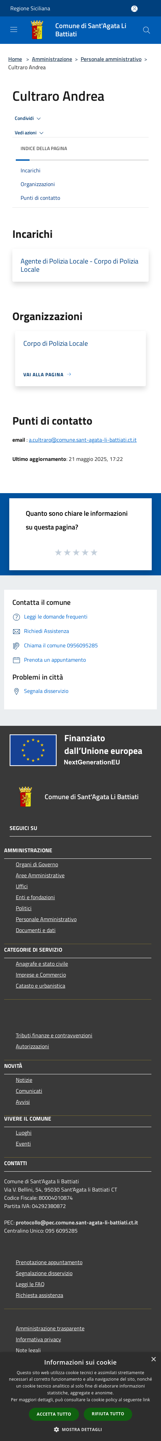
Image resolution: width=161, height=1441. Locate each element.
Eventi (23, 1143)
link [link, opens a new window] (146, 1400)
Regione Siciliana (30, 8)
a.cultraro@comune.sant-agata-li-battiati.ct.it (83, 440)
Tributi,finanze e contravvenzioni (54, 1035)
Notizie (24, 1080)
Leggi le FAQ (30, 1284)
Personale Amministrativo (46, 919)
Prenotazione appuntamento (49, 1262)
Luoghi (24, 1132)
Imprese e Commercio (41, 974)
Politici (24, 908)
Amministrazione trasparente (50, 1328)
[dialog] (80, 1396)
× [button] (153, 1359)
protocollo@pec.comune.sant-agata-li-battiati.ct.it (77, 1222)
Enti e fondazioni (35, 897)
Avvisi (23, 1102)
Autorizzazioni (32, 1046)
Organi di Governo (37, 864)
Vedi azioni (30, 133)
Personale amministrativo (111, 59)
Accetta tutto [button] (54, 1414)
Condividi (29, 118)
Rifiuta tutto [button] (108, 1414)
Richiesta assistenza (39, 1295)
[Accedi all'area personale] (134, 9)
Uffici (22, 886)
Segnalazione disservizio (44, 1273)
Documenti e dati (36, 930)
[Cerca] (146, 30)
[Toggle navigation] (14, 29)
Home (15, 59)
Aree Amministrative (40, 875)
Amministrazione (52, 59)
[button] (80, 1429)
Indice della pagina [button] (44, 148)
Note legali (28, 1350)
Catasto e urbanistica (40, 985)
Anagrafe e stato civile (42, 964)
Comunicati (29, 1091)
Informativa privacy (38, 1339)
